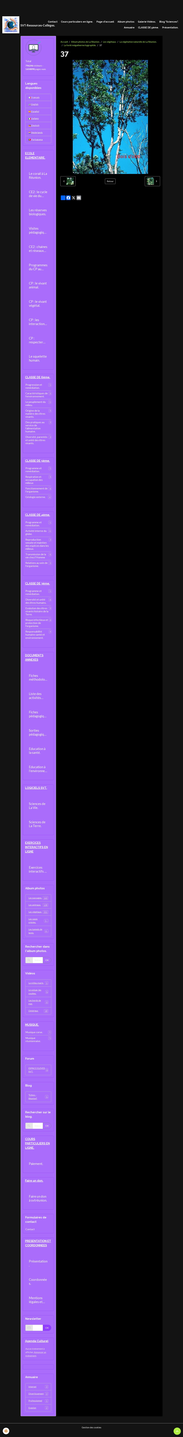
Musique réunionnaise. (33, 1043)
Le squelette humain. (38, 360)
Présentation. (170, 27)
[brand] (21, 25)
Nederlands (35, 133)
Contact (52, 22)
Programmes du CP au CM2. (38, 268)
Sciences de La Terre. (37, 826)
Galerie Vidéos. (147, 22)
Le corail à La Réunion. (38, 177)
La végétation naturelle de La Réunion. (138, 42)
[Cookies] (6, 1431)
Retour (110, 181)
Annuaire (129, 27)
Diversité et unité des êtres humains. (35, 603)
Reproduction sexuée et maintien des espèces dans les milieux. (37, 546)
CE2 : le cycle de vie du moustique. (38, 195)
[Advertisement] (53, 6)
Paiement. (36, 1168)
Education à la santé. (37, 753)
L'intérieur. (38, 1014)
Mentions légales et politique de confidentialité (38, 1305)
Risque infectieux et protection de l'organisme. (36, 625)
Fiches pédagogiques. (38, 716)
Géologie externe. (35, 498)
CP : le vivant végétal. (38, 305)
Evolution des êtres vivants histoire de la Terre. (36, 613)
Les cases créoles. (38, 923)
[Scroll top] (177, 1431)
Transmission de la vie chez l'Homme (35, 558)
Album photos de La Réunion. (85, 42)
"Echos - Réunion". (38, 1101)
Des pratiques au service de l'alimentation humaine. (35, 428)
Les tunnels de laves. (38, 934)
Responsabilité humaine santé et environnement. (35, 636)
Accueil (64, 42)
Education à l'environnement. (38, 771)
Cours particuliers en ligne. (77, 22)
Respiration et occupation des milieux (34, 481)
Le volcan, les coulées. (38, 995)
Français (33, 97)
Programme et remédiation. (33, 471)
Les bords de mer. (38, 1006)
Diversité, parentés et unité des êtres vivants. (36, 441)
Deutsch (33, 126)
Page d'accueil (105, 22)
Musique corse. (34, 1036)
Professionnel (38, 1406)
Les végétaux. (109, 42)
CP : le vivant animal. (38, 287)
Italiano (33, 119)
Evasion (38, 1413)
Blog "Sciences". (168, 22)
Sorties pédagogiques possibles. (38, 735)
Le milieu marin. (38, 986)
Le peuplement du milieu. (35, 405)
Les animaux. (38, 907)
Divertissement (38, 1399)
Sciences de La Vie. (37, 808)
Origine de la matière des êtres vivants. (35, 415)
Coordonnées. (38, 1286)
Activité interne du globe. (36, 534)
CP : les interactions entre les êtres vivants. (38, 323)
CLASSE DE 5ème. (148, 27)
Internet (38, 1392)
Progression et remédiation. (33, 388)
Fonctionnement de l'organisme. (36, 492)
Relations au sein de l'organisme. (36, 566)
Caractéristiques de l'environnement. (36, 396)
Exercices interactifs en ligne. (38, 872)
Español (33, 112)
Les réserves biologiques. (38, 213)
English (33, 105)
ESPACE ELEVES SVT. (38, 1074)
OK (47, 963)
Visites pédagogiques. (38, 232)
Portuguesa (35, 140)
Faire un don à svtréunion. (38, 1203)
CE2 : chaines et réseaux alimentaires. (38, 250)
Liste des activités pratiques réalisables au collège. (36, 698)
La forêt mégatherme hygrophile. (80, 45)
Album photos (126, 22)
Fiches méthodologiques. (38, 680)
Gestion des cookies (92, 1432)
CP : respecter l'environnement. (38, 342)
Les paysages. (38, 900)
